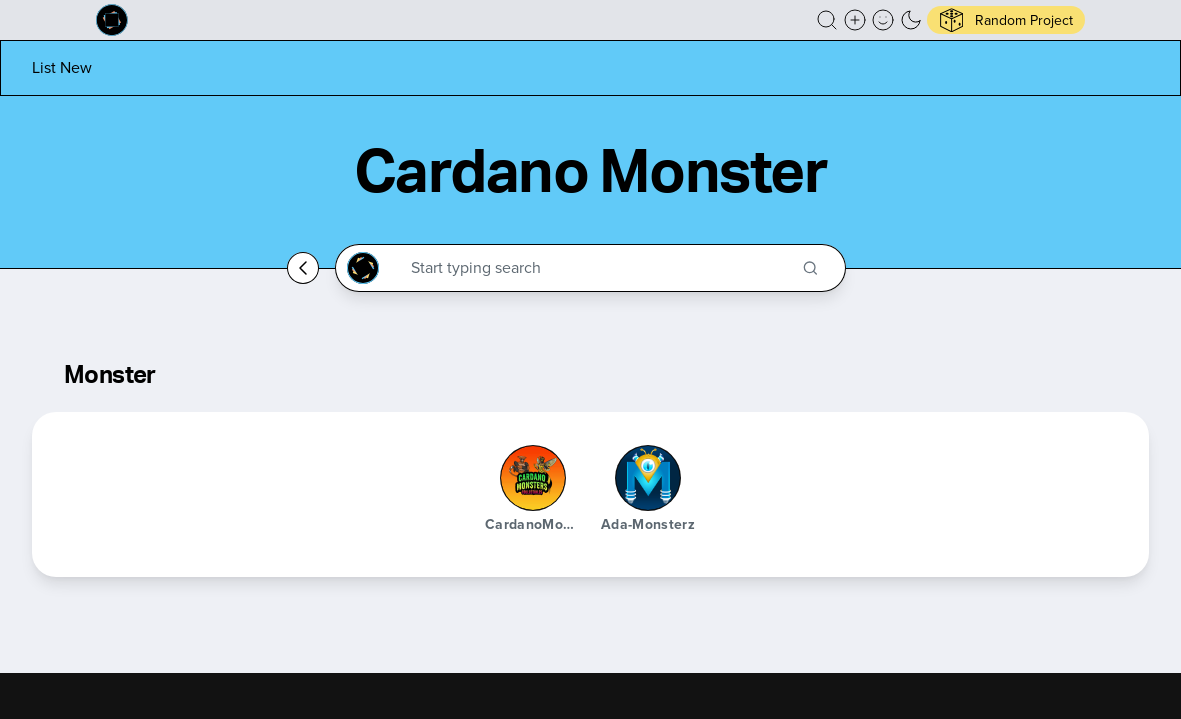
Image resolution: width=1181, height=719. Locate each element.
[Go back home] (303, 268)
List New (62, 67)
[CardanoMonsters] (533, 478)
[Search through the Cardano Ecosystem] (599, 268)
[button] (827, 20)
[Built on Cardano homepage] (112, 20)
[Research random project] (1006, 20)
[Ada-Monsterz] (648, 478)
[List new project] (62, 67)
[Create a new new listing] (855, 20)
